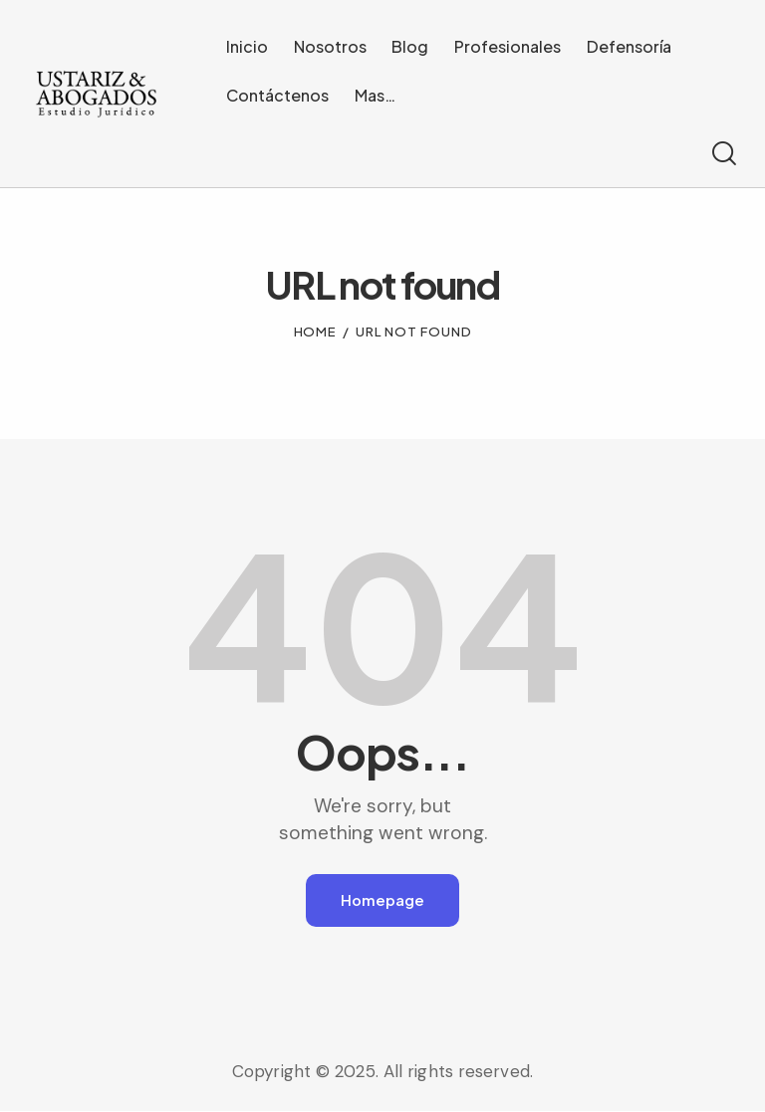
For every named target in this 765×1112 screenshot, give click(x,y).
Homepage (382, 900)
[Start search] (722, 154)
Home (316, 331)
